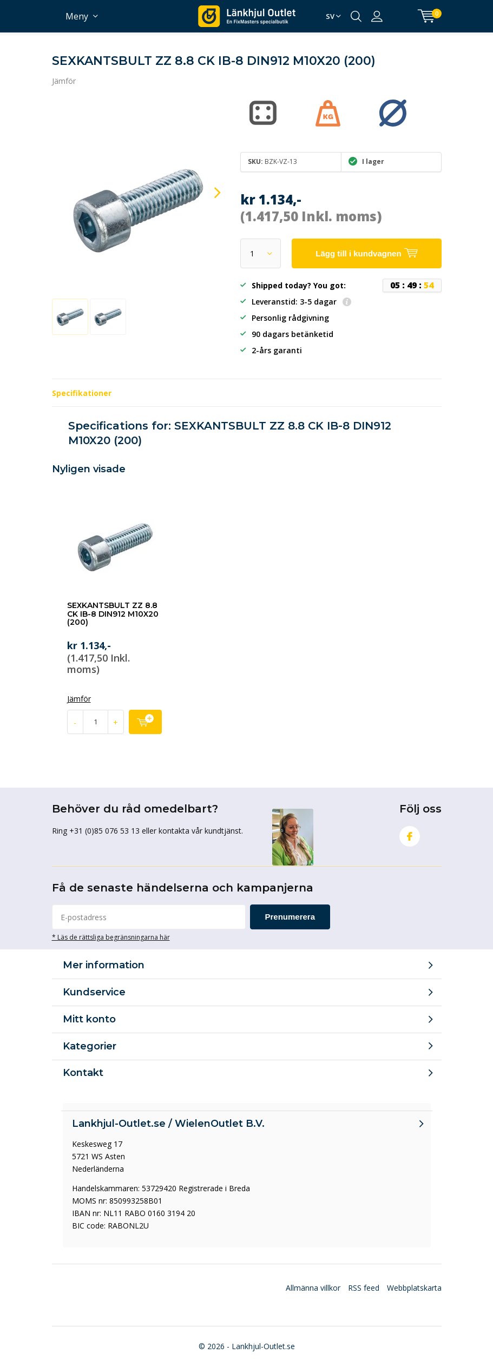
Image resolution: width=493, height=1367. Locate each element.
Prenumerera (290, 916)
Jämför (64, 81)
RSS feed (363, 1288)
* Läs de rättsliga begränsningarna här (111, 937)
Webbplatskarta (414, 1288)
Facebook (409, 834)
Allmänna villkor (313, 1288)
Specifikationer (81, 393)
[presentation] (208, 192)
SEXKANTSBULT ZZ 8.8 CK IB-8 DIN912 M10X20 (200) (113, 613)
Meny (76, 16)
